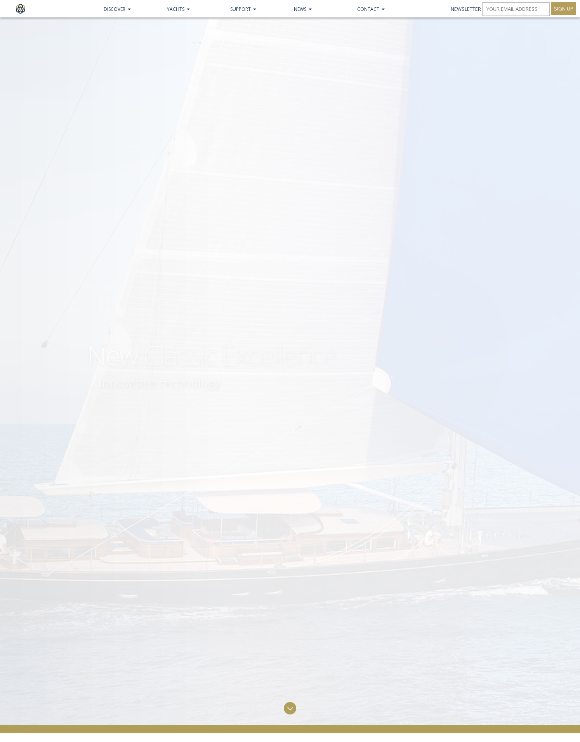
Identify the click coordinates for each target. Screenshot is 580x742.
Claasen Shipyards (20, 9)
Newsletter (466, 8)
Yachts (175, 9)
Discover (114, 9)
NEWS (300, 9)
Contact (368, 9)
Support (240, 9)
